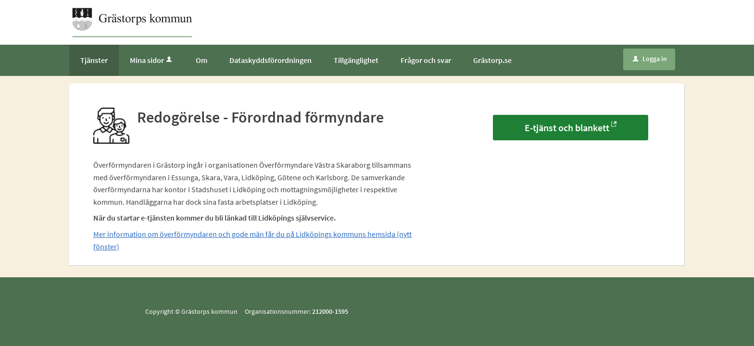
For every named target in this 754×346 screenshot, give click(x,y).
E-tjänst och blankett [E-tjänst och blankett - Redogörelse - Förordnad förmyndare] (567, 128)
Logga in (650, 58)
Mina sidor (152, 60)
